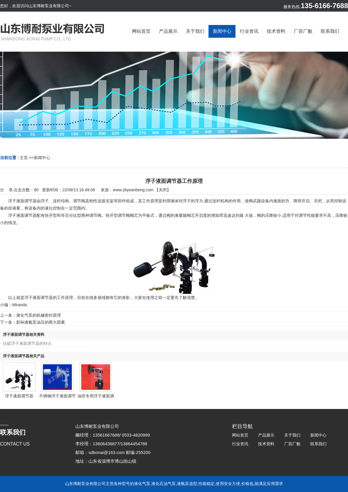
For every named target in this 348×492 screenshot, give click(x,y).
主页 (24, 157)
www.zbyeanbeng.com (133, 190)
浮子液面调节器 (19, 396)
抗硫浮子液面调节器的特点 (27, 343)
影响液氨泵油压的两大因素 (40, 322)
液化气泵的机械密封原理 (38, 315)
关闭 (163, 190)
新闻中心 (42, 157)
